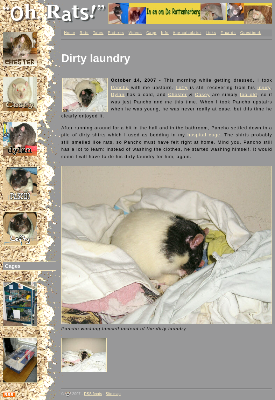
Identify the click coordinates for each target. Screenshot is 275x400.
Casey (202, 94)
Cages (13, 266)
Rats (84, 33)
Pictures (116, 33)
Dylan (118, 94)
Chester (177, 94)
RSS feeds (93, 394)
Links (211, 33)
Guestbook (250, 33)
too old (248, 94)
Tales (98, 33)
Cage (151, 33)
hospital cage (204, 134)
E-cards (228, 33)
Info (165, 33)
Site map (113, 394)
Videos (135, 33)
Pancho (120, 87)
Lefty (182, 87)
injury (264, 87)
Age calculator (187, 33)
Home (69, 33)
